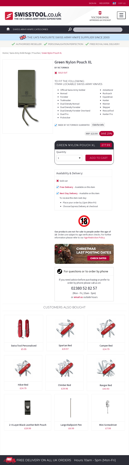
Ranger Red (106, 310)
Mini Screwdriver (108, 350)
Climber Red (64, 310)
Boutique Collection (17, 416)
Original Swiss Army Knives (21, 409)
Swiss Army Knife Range (20, 53)
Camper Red (106, 271)
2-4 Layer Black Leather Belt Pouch (27, 350)
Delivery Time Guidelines (86, 423)
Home (5, 53)
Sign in (92, 3)
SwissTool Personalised (23, 271)
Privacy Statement (83, 438)
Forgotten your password (86, 409)
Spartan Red (65, 271)
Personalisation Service (19, 423)
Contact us (78, 416)
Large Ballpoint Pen (71, 350)
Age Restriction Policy (42, 204)
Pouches (36, 53)
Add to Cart (106, 157)
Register (104, 3)
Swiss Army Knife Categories (30, 29)
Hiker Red (23, 310)
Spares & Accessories (18, 438)
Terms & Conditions (83, 430)
